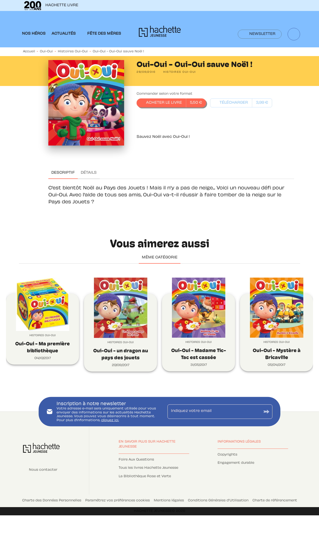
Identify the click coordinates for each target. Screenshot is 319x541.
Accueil (29, 51)
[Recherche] (294, 34)
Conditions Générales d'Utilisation (218, 500)
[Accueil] (160, 33)
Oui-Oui (46, 51)
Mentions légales (169, 500)
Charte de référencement (274, 500)
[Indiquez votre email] (213, 411)
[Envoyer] (266, 411)
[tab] (34, 34)
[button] (260, 34)
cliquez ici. (110, 420)
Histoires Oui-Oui (73, 51)
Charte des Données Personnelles (51, 500)
